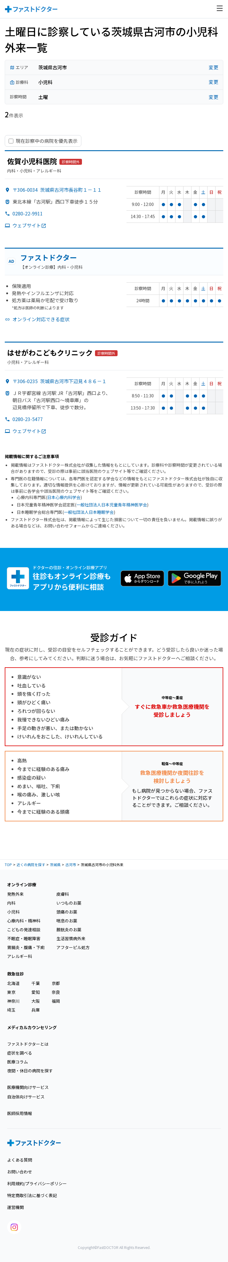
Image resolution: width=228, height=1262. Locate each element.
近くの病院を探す (31, 864)
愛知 (35, 992)
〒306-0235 (59, 381)
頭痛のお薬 (66, 912)
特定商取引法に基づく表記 (32, 1195)
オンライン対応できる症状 (40, 319)
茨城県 (55, 864)
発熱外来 (15, 894)
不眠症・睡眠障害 (23, 938)
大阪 (35, 1001)
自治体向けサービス (26, 1097)
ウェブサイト (29, 225)
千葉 (35, 983)
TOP (8, 864)
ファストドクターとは (27, 1044)
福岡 (56, 1001)
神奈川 (13, 1001)
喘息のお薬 (66, 921)
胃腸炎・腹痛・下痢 (26, 947)
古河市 (70, 864)
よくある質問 (19, 1160)
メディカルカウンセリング (32, 1027)
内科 (11, 903)
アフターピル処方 (73, 947)
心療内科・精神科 (23, 921)
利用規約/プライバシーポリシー (37, 1183)
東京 (11, 992)
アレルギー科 (19, 956)
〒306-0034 (57, 189)
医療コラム (17, 1062)
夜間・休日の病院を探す (30, 1071)
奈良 (56, 992)
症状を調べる (19, 1053)
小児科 (13, 912)
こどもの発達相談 (23, 929)
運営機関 (15, 1207)
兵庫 (35, 1010)
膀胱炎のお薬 (68, 929)
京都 (56, 983)
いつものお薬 (68, 903)
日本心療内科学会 (63, 497)
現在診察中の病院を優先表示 (46, 141)
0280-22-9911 (27, 213)
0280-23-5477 (27, 419)
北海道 (13, 983)
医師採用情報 (19, 1113)
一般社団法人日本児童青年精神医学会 (111, 505)
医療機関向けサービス (28, 1087)
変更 (213, 67)
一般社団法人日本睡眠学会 (89, 512)
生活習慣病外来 (71, 938)
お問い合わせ (19, 1172)
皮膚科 (62, 894)
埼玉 (11, 1010)
